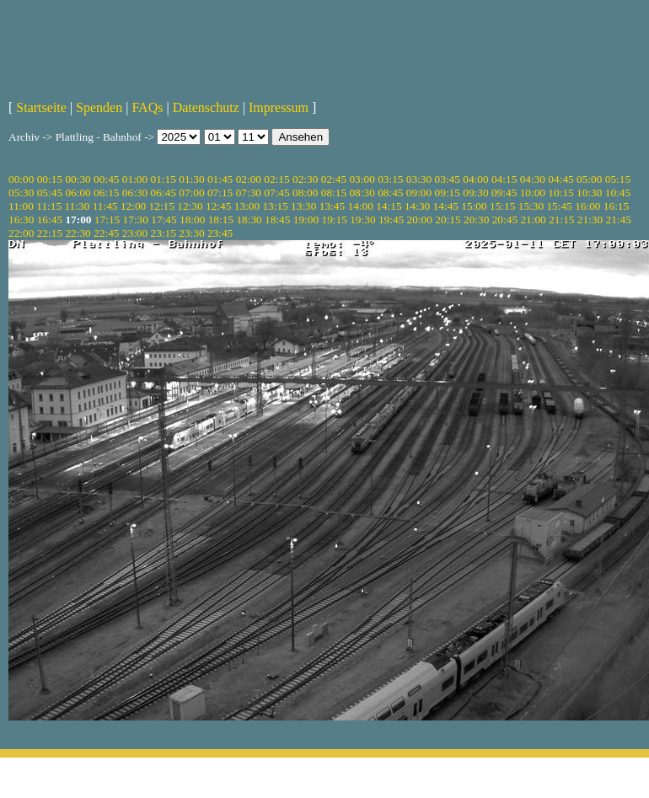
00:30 (77, 179)
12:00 (133, 206)
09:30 (475, 192)
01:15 (163, 179)
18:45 (277, 219)
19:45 (391, 219)
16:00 (587, 206)
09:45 (504, 192)
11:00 (21, 206)
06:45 (163, 192)
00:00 (21, 179)
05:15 (617, 179)
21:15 (561, 219)
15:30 (531, 206)
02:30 (305, 179)
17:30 (135, 219)
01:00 (135, 179)
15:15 (502, 206)
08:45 (390, 192)
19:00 (306, 219)
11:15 (49, 206)
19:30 (362, 219)
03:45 (447, 179)
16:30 (21, 219)
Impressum (278, 107)
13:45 (332, 206)
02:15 (276, 179)
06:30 (135, 192)
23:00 (135, 233)
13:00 (247, 206)
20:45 (505, 219)
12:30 (189, 206)
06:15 (106, 192)
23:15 (163, 233)
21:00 (532, 219)
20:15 (447, 219)
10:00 (532, 192)
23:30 (191, 233)
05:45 (49, 192)
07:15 (220, 192)
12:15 (161, 206)
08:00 (305, 192)
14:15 (388, 206)
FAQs (147, 107)
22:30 (77, 233)
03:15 (390, 179)
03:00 (361, 179)
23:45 (220, 233)
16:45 (49, 219)
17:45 (163, 219)
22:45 (106, 233)
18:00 (192, 219)
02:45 (333, 179)
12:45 (218, 206)
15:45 (558, 206)
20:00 (419, 219)
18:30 (248, 219)
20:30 (476, 219)
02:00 (248, 179)
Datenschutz (206, 107)
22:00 (21, 233)
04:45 (560, 179)
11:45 (105, 206)
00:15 (49, 179)
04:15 (504, 179)
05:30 (21, 192)
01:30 (191, 179)
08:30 (361, 192)
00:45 (106, 179)
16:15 (616, 206)
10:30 (589, 192)
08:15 (333, 192)
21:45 (618, 219)
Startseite (41, 107)
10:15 (560, 192)
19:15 (333, 219)
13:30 (303, 206)
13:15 (274, 206)
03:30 (419, 179)
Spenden (99, 107)
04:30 (532, 179)
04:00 (475, 179)
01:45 (220, 179)
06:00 (77, 192)
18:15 (220, 219)
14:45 (446, 206)
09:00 (419, 192)
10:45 (617, 192)
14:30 (417, 206)
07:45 (276, 192)
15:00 (473, 206)
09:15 (447, 192)
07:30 (248, 192)
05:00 (589, 179)
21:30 (590, 219)
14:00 (360, 206)
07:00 (191, 192)
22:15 (49, 233)
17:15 (107, 219)
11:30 (76, 206)
